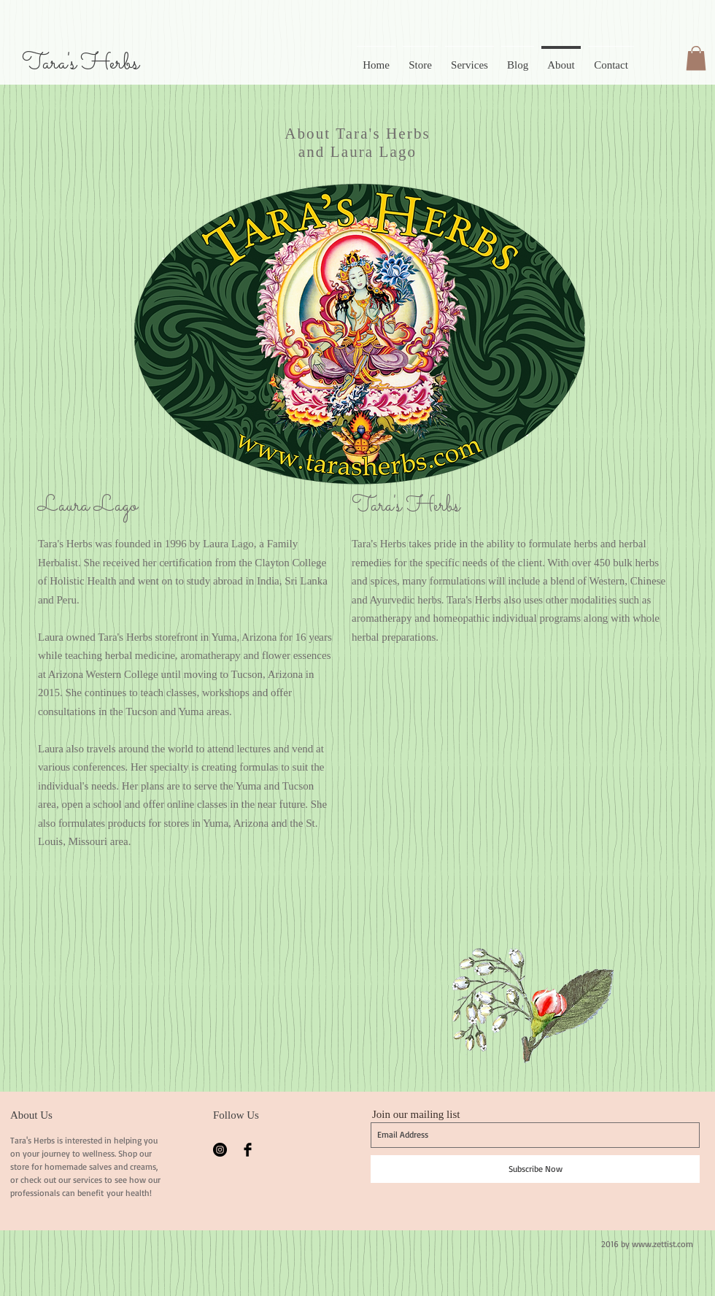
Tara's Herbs (80, 63)
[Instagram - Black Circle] (220, 1150)
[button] (696, 58)
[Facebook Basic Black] (248, 1150)
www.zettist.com (662, 1243)
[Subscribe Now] (535, 1169)
